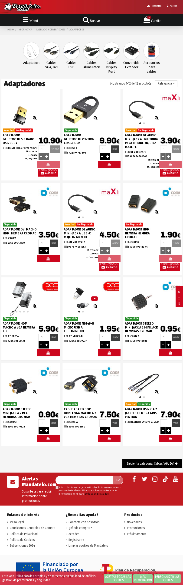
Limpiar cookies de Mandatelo (88, 546)
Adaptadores (31, 63)
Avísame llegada (48, 174)
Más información (143, 578)
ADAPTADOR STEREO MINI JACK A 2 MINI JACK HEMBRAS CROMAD (141, 327)
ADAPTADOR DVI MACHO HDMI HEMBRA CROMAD (20, 231)
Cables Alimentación (91, 65)
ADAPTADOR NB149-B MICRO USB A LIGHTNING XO (79, 327)
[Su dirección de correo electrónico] (84, 480)
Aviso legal (17, 522)
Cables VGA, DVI (51, 65)
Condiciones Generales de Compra (32, 528)
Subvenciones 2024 (22, 546)
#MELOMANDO (109, 165)
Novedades (134, 522)
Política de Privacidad (24, 534)
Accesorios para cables (152, 67)
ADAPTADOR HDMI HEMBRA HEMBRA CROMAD (137, 233)
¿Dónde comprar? (80, 528)
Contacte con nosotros (84, 522)
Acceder (74, 534)
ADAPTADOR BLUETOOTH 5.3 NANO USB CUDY (18, 139)
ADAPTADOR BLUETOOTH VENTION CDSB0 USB (79, 139)
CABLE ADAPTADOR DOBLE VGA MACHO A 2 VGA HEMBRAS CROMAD (80, 413)
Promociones (136, 528)
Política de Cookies (22, 540)
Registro (154, 5)
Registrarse (76, 540)
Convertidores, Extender (131, 65)
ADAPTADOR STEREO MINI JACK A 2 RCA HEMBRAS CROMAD (17, 413)
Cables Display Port (111, 67)
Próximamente (137, 534)
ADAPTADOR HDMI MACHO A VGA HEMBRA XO (19, 327)
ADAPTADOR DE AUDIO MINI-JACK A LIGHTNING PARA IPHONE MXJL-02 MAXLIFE (141, 141)
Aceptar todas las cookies (118, 578)
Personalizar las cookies (167, 578)
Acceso (172, 5)
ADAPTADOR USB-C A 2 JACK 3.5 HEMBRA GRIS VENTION (141, 413)
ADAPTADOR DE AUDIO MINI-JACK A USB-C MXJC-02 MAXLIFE (79, 233)
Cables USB (71, 65)
